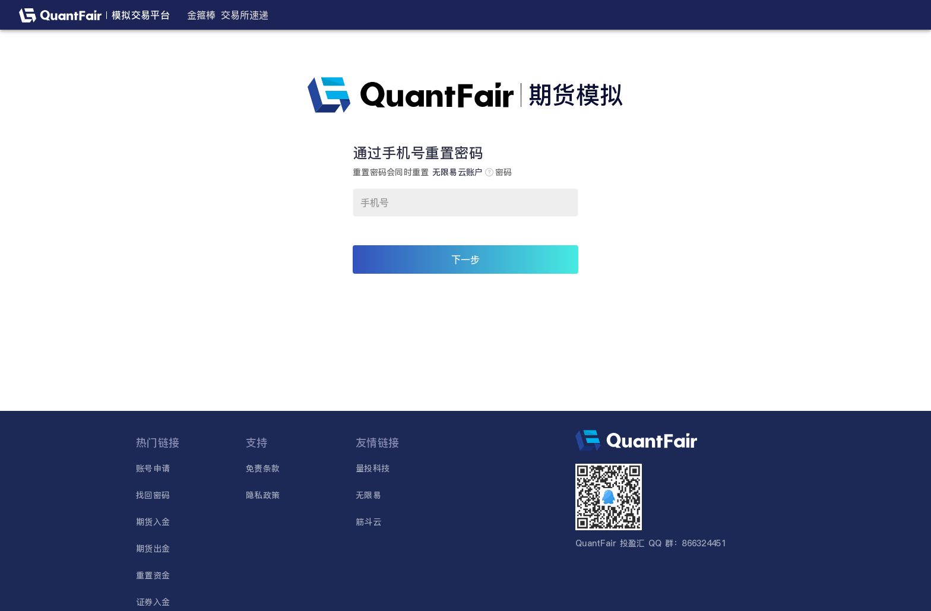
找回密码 (153, 495)
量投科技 (373, 468)
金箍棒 (201, 14)
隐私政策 (263, 495)
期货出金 (153, 549)
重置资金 (153, 575)
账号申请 (153, 468)
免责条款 (263, 468)
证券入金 (153, 602)
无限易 (368, 495)
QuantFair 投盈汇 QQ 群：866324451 (650, 543)
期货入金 (153, 522)
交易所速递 (244, 14)
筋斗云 (368, 522)
